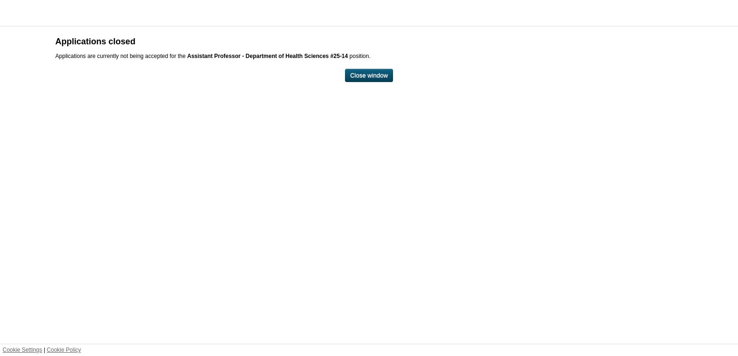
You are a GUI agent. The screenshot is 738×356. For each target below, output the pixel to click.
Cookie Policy (64, 350)
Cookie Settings (22, 350)
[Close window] (369, 76)
